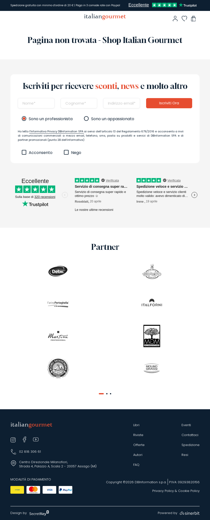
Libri (136, 425)
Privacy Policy (163, 491)
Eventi (186, 425)
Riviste (138, 435)
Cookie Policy (189, 491)
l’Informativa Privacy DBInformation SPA (56, 131)
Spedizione (191, 445)
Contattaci (190, 435)
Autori (137, 455)
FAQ (136, 465)
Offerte (139, 445)
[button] (101, 393)
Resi (185, 455)
